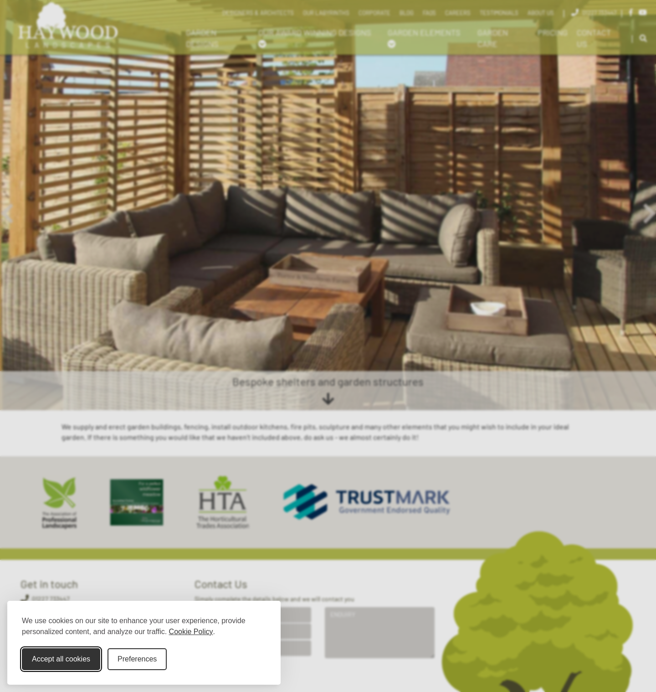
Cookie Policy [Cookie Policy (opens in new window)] (191, 631)
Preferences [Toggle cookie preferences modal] (137, 659)
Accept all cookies (61, 659)
